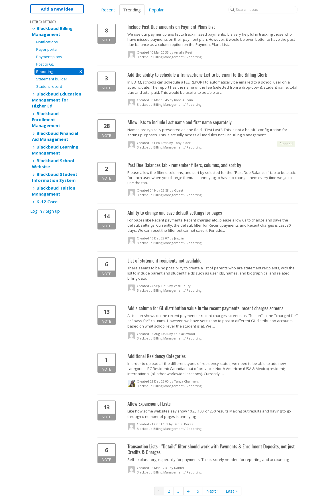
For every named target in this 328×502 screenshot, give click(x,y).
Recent (108, 10)
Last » (232, 491)
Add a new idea (57, 9)
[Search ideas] (263, 9)
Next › (212, 491)
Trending (132, 10)
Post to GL (45, 64)
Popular (156, 10)
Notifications (47, 41)
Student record (49, 86)
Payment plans (49, 56)
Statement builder (51, 79)
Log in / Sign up (45, 211)
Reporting (59, 71)
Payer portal (47, 49)
